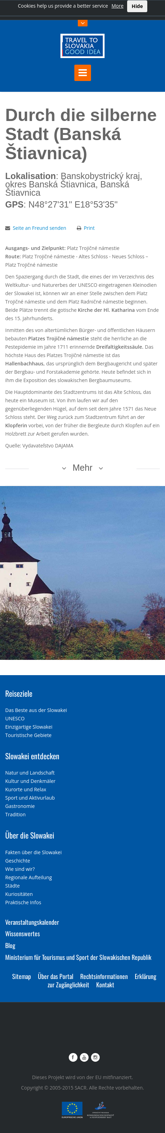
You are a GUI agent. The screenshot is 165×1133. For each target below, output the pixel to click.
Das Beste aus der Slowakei (36, 710)
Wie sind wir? (20, 869)
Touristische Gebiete (28, 735)
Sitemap (21, 976)
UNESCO (15, 718)
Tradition (15, 814)
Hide (137, 6)
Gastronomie (20, 806)
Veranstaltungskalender (32, 921)
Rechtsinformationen (104, 976)
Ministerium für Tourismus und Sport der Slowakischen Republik (78, 957)
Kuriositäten (19, 894)
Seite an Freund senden (39, 228)
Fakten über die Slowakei (33, 852)
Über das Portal (55, 976)
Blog (10, 945)
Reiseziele (18, 693)
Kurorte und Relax (25, 789)
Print (89, 228)
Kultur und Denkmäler (30, 781)
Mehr (82, 467)
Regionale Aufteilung (28, 877)
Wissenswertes (22, 933)
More (118, 5)
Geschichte (17, 860)
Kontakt (105, 984)
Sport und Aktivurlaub (30, 797)
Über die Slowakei (29, 835)
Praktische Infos (23, 902)
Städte (12, 885)
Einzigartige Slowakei (28, 726)
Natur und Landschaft (30, 772)
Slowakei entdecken (32, 755)
